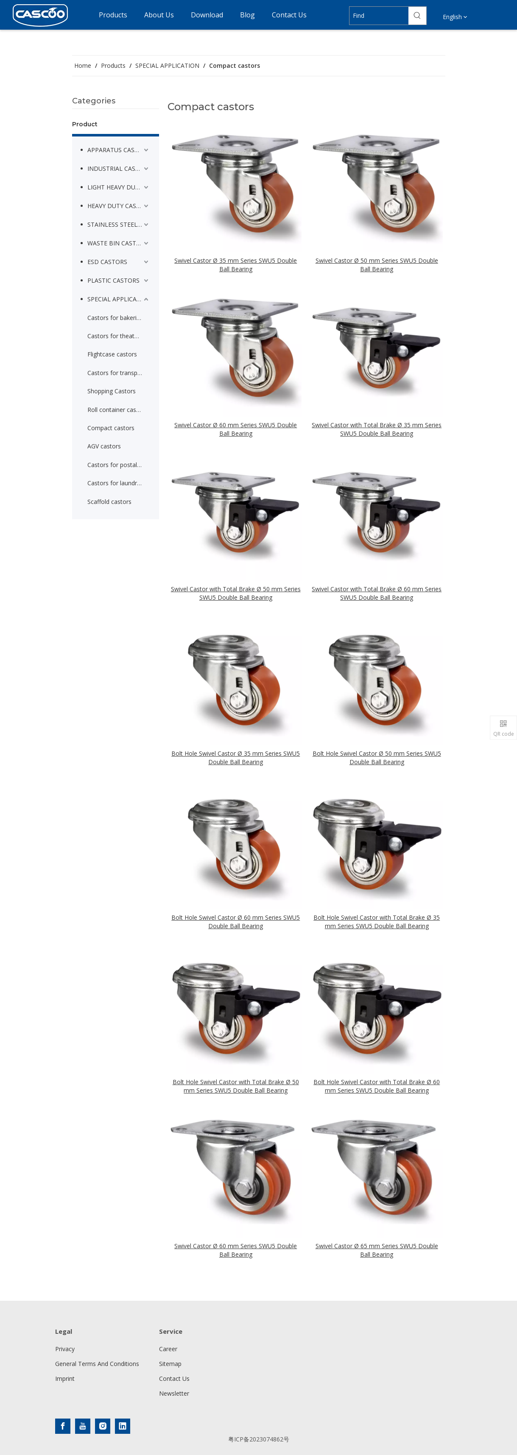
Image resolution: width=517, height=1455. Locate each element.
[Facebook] (62, 1426)
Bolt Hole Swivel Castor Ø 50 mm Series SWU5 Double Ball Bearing (377, 757)
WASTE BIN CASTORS (117, 243)
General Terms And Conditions (97, 1364)
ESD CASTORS (107, 262)
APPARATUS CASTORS (118, 150)
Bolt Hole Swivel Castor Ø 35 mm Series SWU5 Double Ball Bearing (235, 757)
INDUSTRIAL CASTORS (119, 168)
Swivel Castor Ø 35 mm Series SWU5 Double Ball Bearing (235, 264)
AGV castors (104, 446)
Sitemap (170, 1364)
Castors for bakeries (115, 318)
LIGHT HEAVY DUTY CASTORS (119, 187)
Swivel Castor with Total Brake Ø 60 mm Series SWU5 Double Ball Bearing (377, 593)
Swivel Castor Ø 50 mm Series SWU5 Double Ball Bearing (377, 264)
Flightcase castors (112, 354)
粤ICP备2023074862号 (258, 1439)
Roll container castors (117, 410)
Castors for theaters (115, 336)
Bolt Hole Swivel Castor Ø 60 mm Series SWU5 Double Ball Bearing (235, 921)
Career (168, 1349)
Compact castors (110, 428)
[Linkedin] (122, 1426)
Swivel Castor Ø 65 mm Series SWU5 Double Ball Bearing (377, 1250)
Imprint (65, 1378)
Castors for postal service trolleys (119, 465)
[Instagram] (102, 1426)
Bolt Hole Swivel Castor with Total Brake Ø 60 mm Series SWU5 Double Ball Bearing (376, 1086)
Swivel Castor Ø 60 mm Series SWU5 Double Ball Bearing (235, 429)
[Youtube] (82, 1426)
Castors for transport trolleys (119, 373)
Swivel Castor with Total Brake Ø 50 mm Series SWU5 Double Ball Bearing (236, 593)
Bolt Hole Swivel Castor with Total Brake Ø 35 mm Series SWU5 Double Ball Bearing (376, 921)
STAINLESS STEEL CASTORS (119, 224)
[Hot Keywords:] (417, 16)
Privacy (65, 1349)
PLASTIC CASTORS (113, 280)
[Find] (378, 16)
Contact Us (174, 1378)
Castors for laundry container (119, 483)
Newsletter (174, 1393)
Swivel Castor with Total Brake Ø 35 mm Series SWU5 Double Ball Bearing (377, 429)
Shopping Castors (111, 391)
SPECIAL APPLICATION (119, 299)
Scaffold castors (109, 502)
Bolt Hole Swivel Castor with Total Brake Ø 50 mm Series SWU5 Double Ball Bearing (236, 1086)
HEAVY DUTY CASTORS (119, 206)
